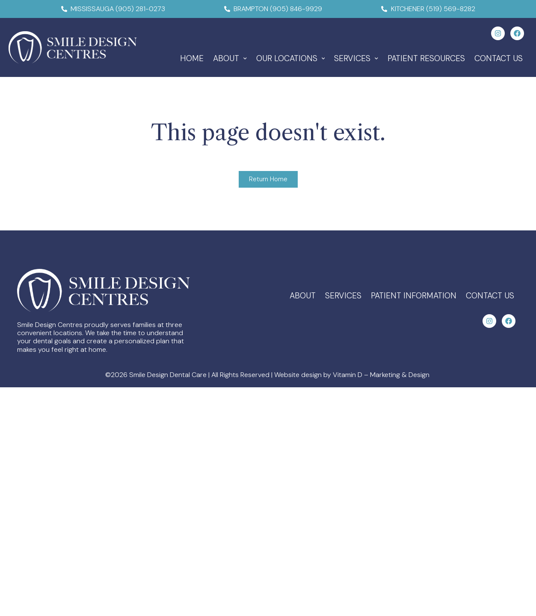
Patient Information (413, 295)
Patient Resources (426, 58)
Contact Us (498, 58)
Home (192, 58)
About (230, 58)
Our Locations (290, 58)
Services (356, 58)
